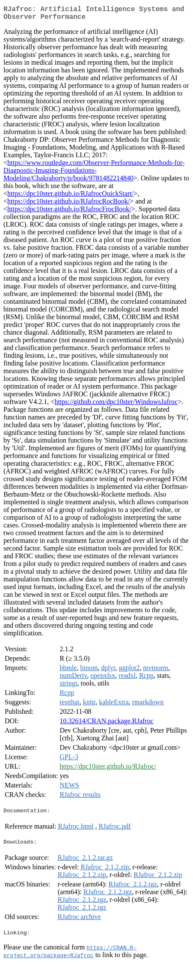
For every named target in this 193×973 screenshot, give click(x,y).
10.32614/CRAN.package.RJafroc (106, 724)
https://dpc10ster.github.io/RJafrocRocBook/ (68, 204)
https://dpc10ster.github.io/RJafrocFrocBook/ (69, 212)
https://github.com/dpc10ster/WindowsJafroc (116, 405)
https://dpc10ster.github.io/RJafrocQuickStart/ (70, 197)
